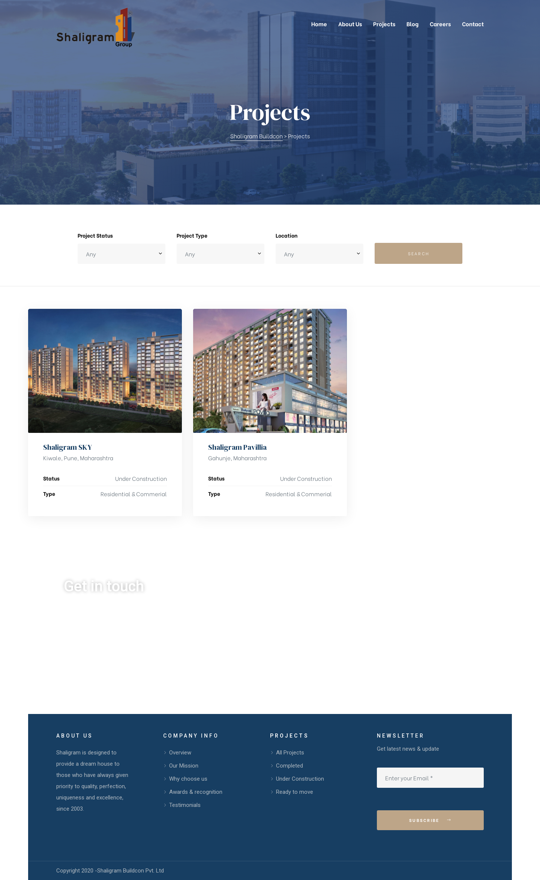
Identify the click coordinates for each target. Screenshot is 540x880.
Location (286, 235)
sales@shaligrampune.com (264, 655)
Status (51, 478)
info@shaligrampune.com (262, 632)
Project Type (192, 235)
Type (49, 493)
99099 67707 (108, 632)
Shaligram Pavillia (237, 447)
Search (418, 253)
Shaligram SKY (67, 447)
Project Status (95, 235)
